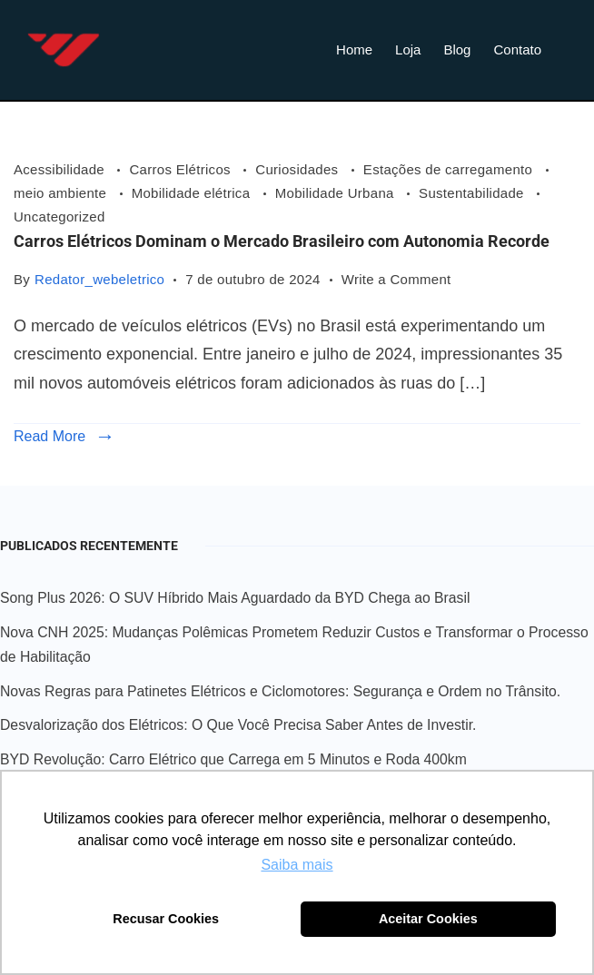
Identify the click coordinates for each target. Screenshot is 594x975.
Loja (408, 49)
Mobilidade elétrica (193, 193)
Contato (517, 49)
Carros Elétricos (181, 169)
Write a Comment (396, 277)
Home (354, 49)
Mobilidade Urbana (336, 193)
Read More (49, 436)
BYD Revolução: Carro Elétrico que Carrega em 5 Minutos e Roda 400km (233, 759)
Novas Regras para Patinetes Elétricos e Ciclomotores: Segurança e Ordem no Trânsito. (280, 691)
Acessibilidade (61, 169)
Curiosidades (298, 169)
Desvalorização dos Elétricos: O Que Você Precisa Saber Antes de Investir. (238, 725)
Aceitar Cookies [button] (428, 918)
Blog (456, 49)
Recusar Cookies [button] (166, 918)
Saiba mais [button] (296, 864)
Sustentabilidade (473, 193)
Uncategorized (59, 216)
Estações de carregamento (450, 169)
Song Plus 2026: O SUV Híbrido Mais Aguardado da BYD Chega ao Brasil (235, 598)
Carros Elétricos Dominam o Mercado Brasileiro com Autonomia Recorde (281, 241)
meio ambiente (62, 193)
